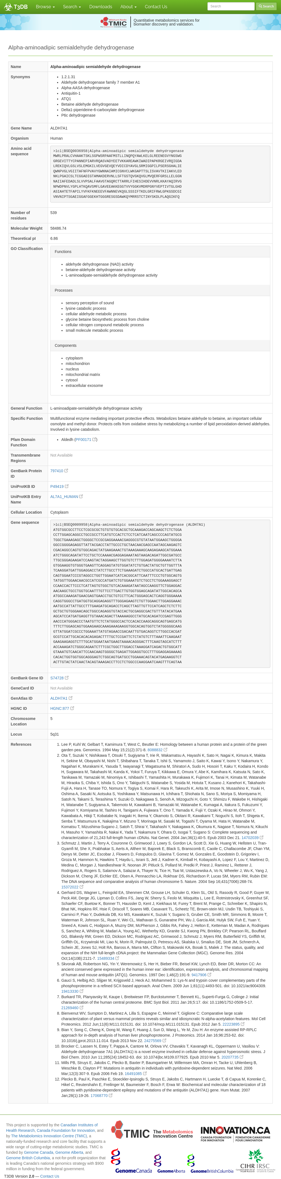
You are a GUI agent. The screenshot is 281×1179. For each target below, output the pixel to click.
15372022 (72, 887)
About (128, 6)
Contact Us (156, 6)
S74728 (59, 678)
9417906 (201, 975)
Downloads (100, 6)
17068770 (102, 1095)
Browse (45, 6)
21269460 (72, 1008)
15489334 (108, 958)
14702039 (252, 837)
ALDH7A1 (61, 698)
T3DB (21, 7)
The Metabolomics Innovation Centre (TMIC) (49, 1136)
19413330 (72, 991)
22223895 (234, 1024)
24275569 (155, 1041)
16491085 (136, 1073)
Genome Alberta (69, 1152)
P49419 (59, 486)
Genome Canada (38, 1152)
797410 (59, 471)
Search (72, 6)
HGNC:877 (62, 708)
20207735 (232, 1057)
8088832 (157, 750)
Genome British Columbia (28, 1158)
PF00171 (86, 439)
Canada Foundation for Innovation (66, 1130)
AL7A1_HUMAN (66, 496)
